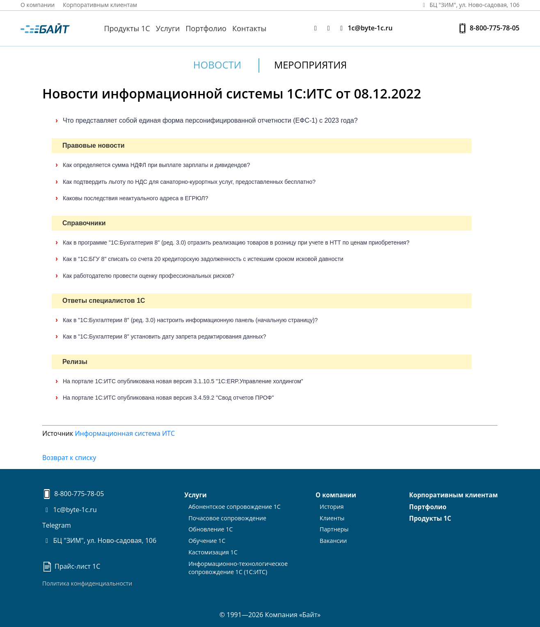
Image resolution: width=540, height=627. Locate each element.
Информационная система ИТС (125, 433)
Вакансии (333, 539)
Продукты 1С (127, 28)
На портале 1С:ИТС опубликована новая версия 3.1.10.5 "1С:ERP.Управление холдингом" (183, 381)
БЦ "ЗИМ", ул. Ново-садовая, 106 (99, 540)
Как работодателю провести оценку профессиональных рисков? (148, 275)
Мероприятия (311, 64)
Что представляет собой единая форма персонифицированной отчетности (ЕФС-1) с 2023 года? (210, 120)
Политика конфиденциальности (87, 583)
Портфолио (206, 28)
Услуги (168, 28)
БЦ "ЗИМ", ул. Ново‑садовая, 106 (469, 5)
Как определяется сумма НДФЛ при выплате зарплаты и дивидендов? (156, 165)
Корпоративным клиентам (100, 5)
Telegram (56, 524)
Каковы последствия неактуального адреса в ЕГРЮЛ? (135, 198)
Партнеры (334, 528)
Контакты (249, 28)
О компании (38, 5)
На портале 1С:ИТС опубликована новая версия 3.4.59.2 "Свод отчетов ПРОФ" (168, 397)
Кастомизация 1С (213, 550)
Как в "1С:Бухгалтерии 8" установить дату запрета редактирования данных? (164, 336)
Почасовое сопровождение (227, 517)
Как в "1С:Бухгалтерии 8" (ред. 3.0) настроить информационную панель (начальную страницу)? (190, 319)
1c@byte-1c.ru (365, 28)
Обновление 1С (211, 528)
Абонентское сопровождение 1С (234, 506)
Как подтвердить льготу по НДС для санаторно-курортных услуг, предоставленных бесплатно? (189, 181)
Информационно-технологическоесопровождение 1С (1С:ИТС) (238, 564)
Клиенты (332, 517)
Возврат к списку (69, 457)
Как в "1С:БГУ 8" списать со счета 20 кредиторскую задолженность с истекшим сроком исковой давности (203, 259)
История (332, 506)
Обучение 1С (207, 539)
